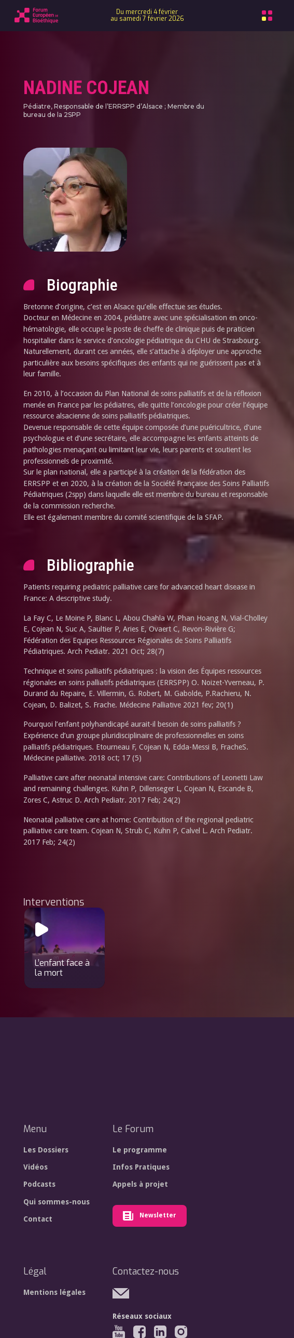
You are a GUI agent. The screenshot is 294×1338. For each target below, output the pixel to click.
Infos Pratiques (141, 1167)
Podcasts (39, 1184)
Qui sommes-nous (56, 1202)
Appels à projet (140, 1184)
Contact (37, 1219)
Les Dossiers (45, 1150)
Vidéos (35, 1167)
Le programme (140, 1150)
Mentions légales (54, 1292)
